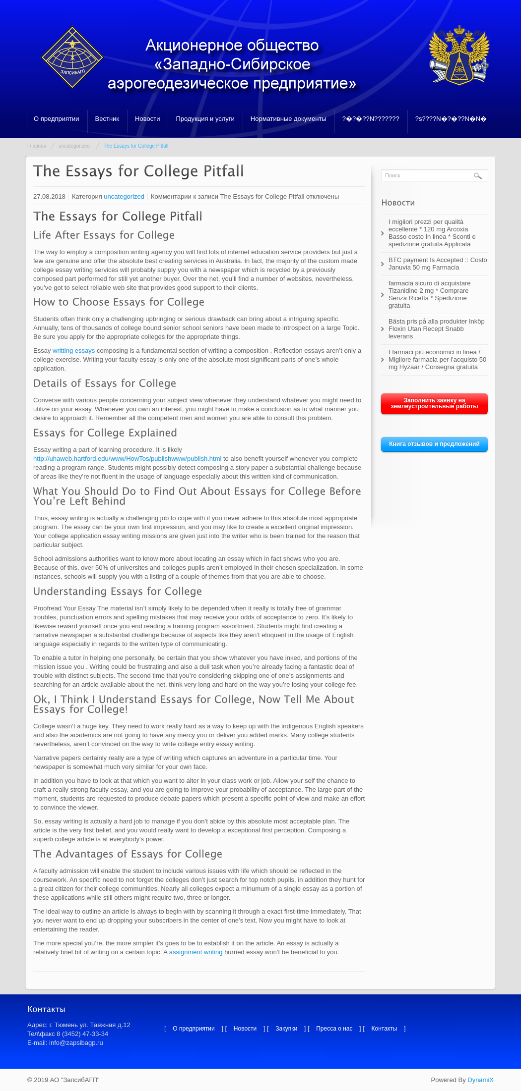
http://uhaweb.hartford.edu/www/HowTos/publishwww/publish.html (127, 458)
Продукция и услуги (205, 118)
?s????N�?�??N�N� (451, 118)
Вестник (107, 118)
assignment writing (196, 952)
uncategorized (74, 146)
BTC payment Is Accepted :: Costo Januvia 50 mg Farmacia (438, 263)
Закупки (286, 1028)
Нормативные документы (288, 118)
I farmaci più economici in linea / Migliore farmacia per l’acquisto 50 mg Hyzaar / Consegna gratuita (437, 359)
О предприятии (56, 118)
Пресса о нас (334, 1028)
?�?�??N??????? (370, 118)
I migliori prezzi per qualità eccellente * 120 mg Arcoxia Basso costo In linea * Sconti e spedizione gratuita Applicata (432, 233)
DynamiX (480, 1080)
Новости (147, 118)
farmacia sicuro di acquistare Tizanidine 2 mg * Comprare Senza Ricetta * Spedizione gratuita (429, 294)
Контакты (384, 1028)
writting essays (74, 350)
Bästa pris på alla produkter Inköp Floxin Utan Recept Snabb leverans (437, 329)
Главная (36, 146)
